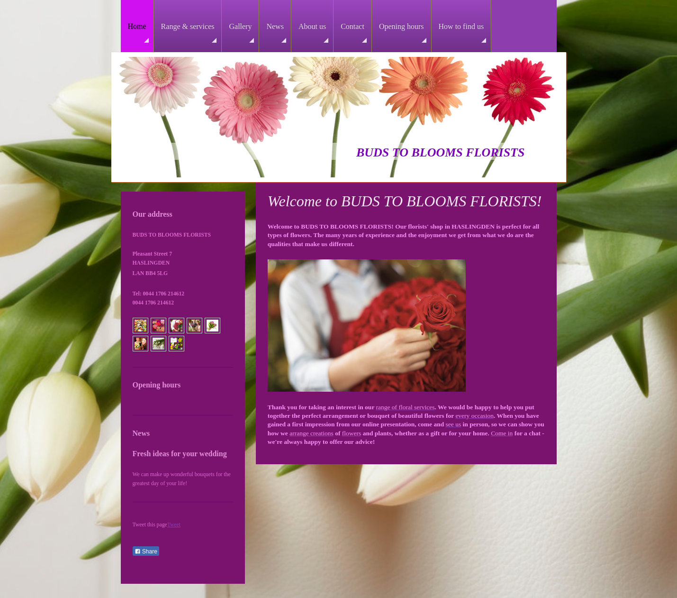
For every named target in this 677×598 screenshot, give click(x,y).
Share (146, 551)
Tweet (174, 525)
